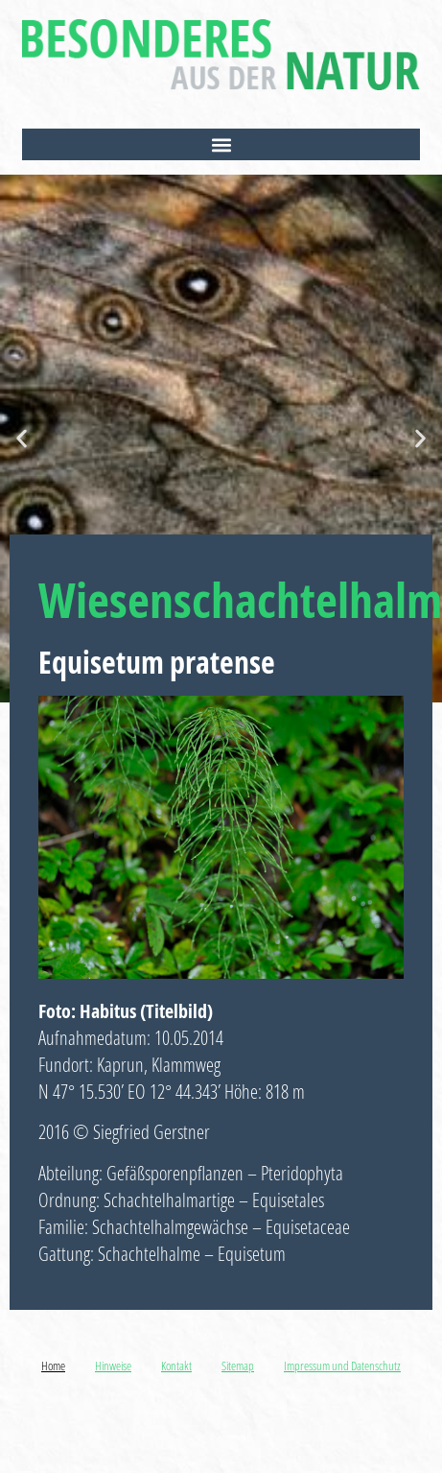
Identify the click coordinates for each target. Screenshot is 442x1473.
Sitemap (237, 1365)
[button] (221, 144)
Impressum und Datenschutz (342, 1365)
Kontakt (176, 1365)
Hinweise (113, 1365)
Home (53, 1365)
